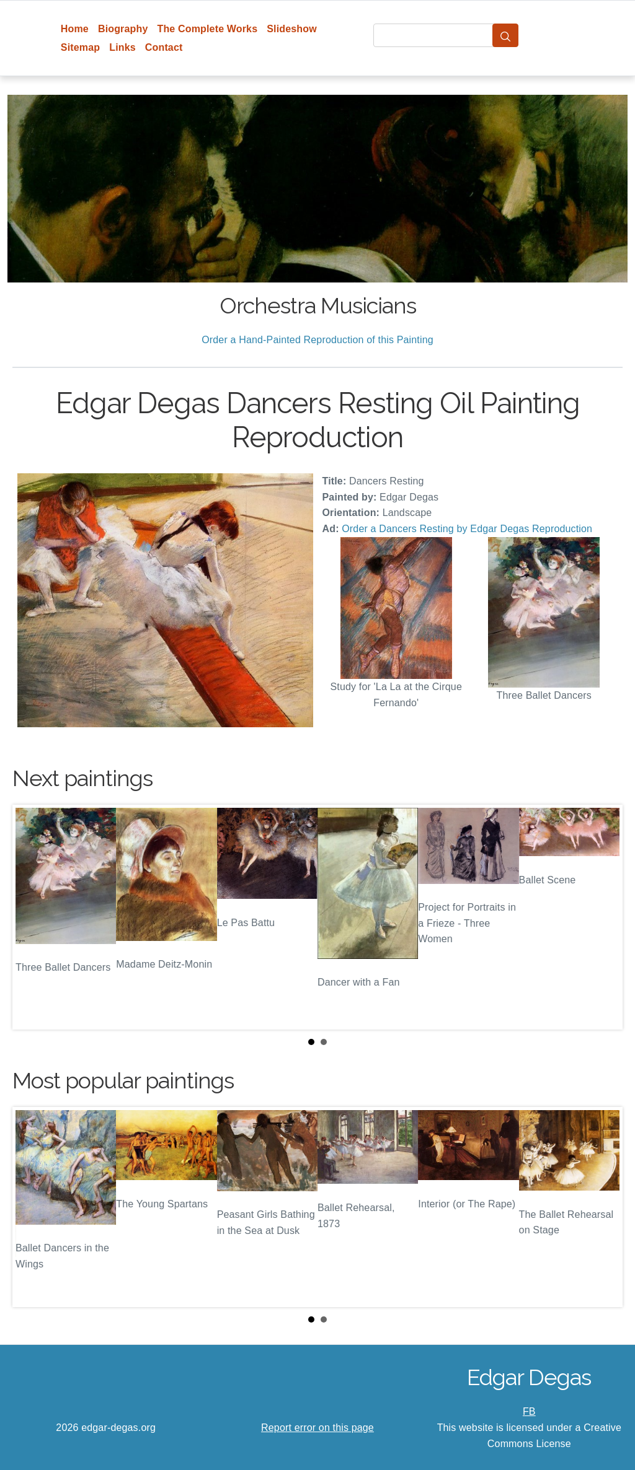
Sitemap (80, 47)
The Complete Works (207, 29)
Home (75, 29)
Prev (32, 917)
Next (603, 917)
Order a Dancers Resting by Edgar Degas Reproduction (467, 528)
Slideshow (292, 29)
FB (529, 1411)
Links (122, 47)
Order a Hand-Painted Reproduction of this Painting (317, 340)
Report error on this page (317, 1427)
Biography (123, 29)
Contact (164, 47)
